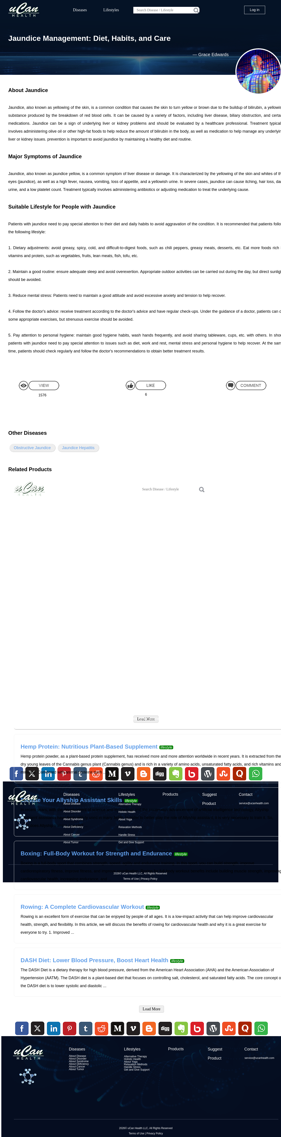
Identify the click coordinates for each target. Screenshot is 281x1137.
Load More (151, 1009)
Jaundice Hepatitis (78, 448)
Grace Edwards (213, 54)
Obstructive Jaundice (32, 448)
